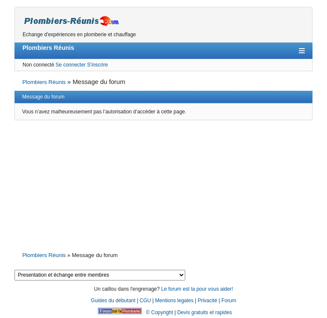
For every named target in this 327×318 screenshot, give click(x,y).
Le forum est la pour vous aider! (197, 289)
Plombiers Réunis (49, 47)
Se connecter (70, 65)
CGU (145, 301)
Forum (228, 301)
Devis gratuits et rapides (204, 312)
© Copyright (159, 312)
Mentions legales (174, 301)
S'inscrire (97, 65)
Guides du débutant (113, 301)
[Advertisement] (163, 185)
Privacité (207, 301)
